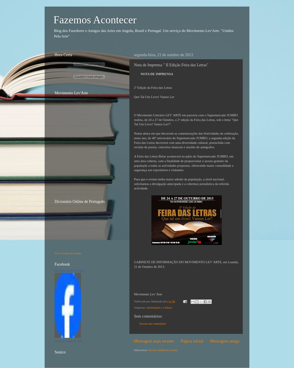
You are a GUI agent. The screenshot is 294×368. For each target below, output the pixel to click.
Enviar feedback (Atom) (163, 350)
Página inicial (192, 341)
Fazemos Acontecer (94, 20)
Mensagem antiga (224, 341)
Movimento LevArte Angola (69, 270)
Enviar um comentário (153, 323)
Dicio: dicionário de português (68, 253)
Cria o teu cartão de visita (68, 341)
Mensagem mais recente (154, 341)
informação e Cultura (159, 307)
